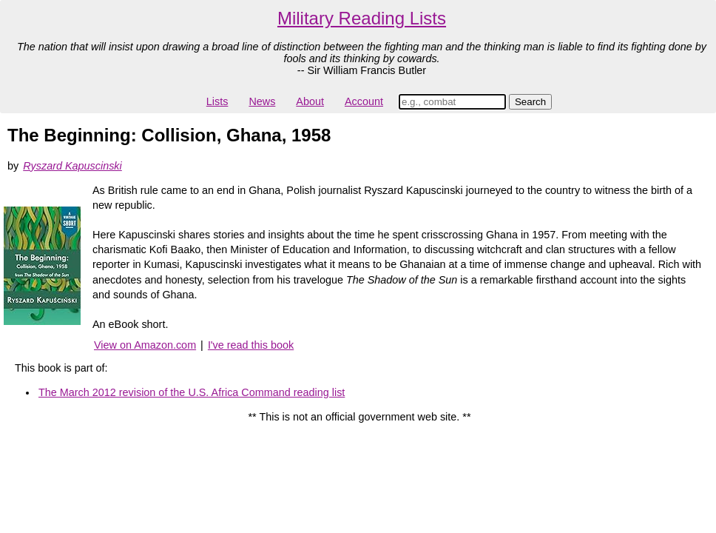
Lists (217, 101)
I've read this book (251, 345)
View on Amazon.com (145, 345)
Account (364, 101)
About (310, 101)
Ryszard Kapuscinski (72, 166)
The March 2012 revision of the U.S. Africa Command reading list (191, 392)
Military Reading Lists (361, 18)
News (262, 101)
